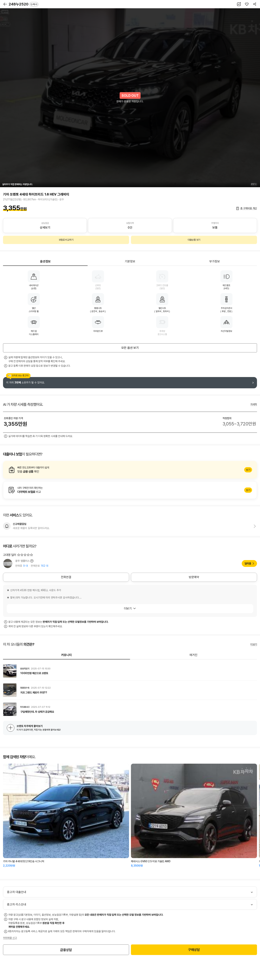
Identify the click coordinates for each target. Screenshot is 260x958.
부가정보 (214, 261)
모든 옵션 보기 (130, 348)
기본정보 (130, 261)
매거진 (193, 655)
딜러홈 (248, 563)
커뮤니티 (66, 655)
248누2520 (23, 4)
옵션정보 (45, 261)
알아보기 (130, 469)
